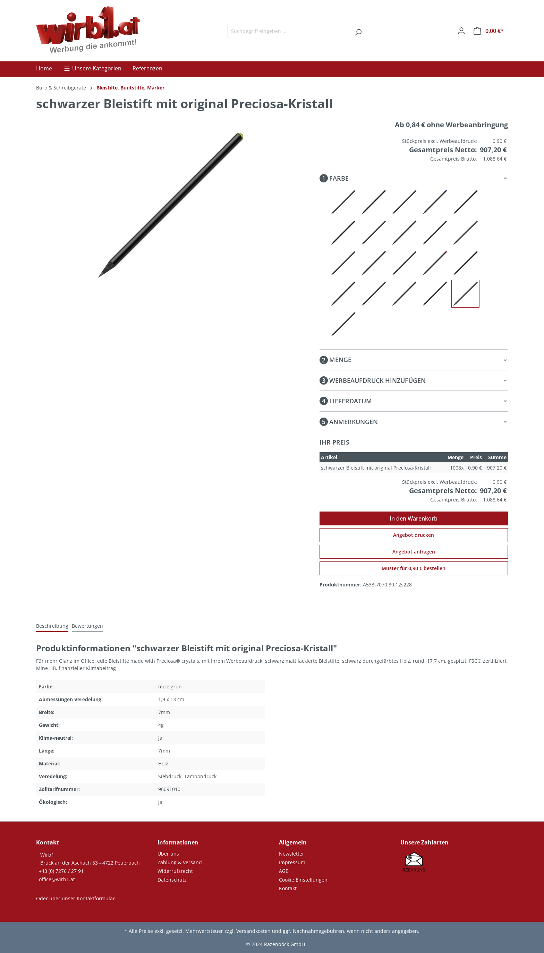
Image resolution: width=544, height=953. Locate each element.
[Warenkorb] (488, 30)
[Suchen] (358, 31)
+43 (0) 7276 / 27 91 (61, 871)
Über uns (168, 853)
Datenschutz (172, 879)
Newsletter (291, 853)
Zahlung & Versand (180, 862)
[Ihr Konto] (461, 30)
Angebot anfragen (413, 551)
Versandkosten (253, 931)
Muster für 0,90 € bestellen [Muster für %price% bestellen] (413, 568)
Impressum (292, 862)
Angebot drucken (413, 535)
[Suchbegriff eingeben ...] (289, 31)
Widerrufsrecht (175, 871)
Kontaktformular (96, 898)
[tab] (52, 626)
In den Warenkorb (413, 518)
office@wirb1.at (57, 879)
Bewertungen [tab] (87, 626)
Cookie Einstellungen (303, 879)
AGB (284, 871)
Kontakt (288, 888)
